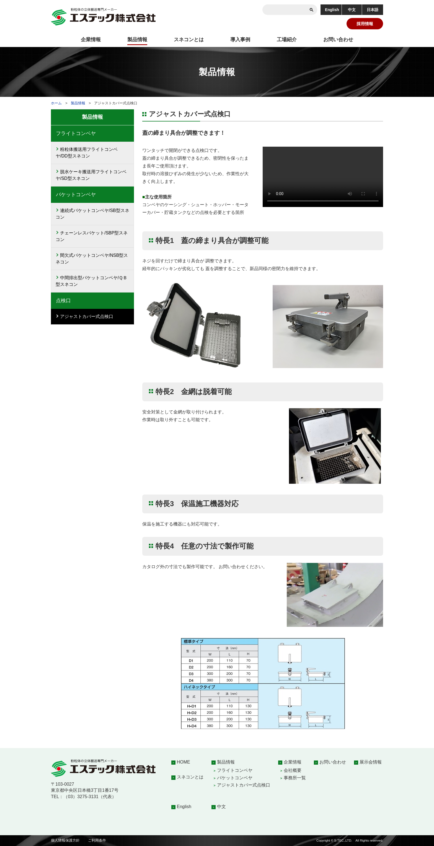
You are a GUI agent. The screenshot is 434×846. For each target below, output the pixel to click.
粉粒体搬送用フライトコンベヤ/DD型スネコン (87, 152)
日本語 (372, 9)
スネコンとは (189, 39)
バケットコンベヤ (234, 777)
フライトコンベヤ (234, 770)
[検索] (291, 9)
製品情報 (137, 39)
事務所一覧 (295, 777)
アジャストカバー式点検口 (86, 316)
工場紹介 (287, 39)
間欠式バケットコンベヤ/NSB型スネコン (92, 258)
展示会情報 (371, 762)
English (332, 9)
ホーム (56, 103)
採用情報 (364, 23)
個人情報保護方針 (65, 840)
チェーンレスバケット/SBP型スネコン (92, 236)
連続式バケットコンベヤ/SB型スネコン (92, 213)
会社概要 (292, 770)
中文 (352, 9)
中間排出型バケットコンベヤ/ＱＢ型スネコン (91, 281)
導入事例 (240, 39)
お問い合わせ (338, 39)
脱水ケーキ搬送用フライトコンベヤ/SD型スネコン (91, 175)
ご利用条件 (97, 840)
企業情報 (91, 39)
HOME (183, 762)
